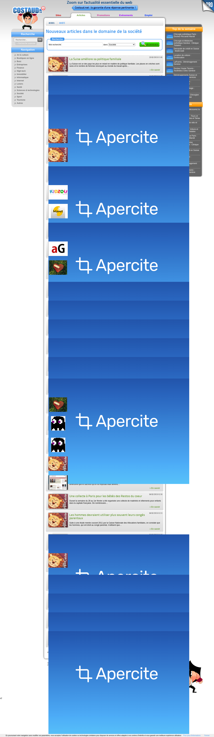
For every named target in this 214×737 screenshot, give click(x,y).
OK (39, 40)
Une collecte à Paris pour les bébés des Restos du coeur (105, 496)
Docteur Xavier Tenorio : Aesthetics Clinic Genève (181, 69)
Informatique (22, 77)
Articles (81, 15)
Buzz (19, 61)
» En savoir (155, 70)
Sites (58, 15)
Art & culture (22, 55)
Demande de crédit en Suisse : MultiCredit (183, 50)
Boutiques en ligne (25, 58)
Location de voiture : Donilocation (179, 56)
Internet (20, 81)
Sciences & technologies (28, 90)
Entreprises (22, 64)
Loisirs (20, 84)
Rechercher (149, 44)
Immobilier (22, 74)
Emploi (148, 15)
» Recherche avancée (26, 43)
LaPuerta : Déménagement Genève (182, 63)
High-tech (21, 71)
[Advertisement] (104, 119)
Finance (20, 68)
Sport (19, 97)
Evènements (126, 15)
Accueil (52, 23)
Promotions (103, 15)
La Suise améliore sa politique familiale (95, 59)
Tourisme (21, 100)
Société (62, 23)
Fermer (206, 735)
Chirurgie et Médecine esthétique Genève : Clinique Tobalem (183, 43)
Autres (20, 103)
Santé (19, 87)
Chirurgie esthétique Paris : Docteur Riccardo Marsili (182, 35)
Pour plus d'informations (191, 735)
